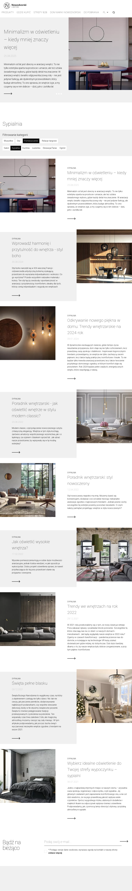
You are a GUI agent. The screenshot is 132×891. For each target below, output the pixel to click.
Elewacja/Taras (50, 147)
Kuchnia (26, 147)
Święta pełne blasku (29, 682)
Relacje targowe (49, 140)
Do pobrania (89, 12)
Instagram (110, 881)
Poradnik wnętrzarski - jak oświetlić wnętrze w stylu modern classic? (35, 408)
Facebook (115, 881)
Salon (6, 147)
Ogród (62, 147)
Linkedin (126, 881)
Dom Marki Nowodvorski (65, 12)
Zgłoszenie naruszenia (14, 880)
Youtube (121, 881)
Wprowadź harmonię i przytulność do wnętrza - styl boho (37, 249)
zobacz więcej (55, 852)
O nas (7, 877)
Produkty (8, 12)
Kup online (9, 887)
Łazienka (36, 147)
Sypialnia (16, 147)
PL (104, 12)
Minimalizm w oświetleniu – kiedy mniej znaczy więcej (32, 38)
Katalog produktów (13, 884)
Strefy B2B (41, 12)
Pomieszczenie (31, 140)
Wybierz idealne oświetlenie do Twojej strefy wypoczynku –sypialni (94, 768)
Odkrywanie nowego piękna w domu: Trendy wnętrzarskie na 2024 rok (94, 325)
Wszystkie (8, 140)
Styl (18, 140)
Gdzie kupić (24, 12)
